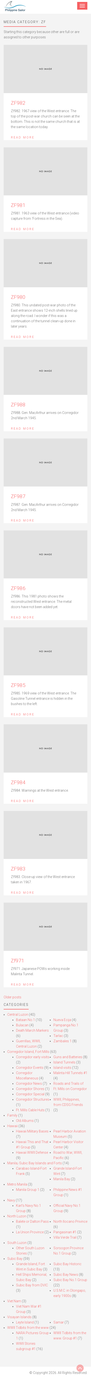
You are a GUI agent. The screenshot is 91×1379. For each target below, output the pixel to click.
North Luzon (16, 1216)
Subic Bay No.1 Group (70, 1280)
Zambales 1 (62, 1041)
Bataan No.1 (25, 1020)
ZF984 (18, 782)
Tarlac (58, 1036)
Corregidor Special (30, 1094)
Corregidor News (29, 1083)
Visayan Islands (19, 1317)
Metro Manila (17, 1184)
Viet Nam (14, 1301)
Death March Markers (32, 1030)
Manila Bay (61, 1179)
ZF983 (18, 869)
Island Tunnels (64, 1062)
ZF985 (18, 685)
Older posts (12, 997)
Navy (11, 1200)
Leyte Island (25, 1322)
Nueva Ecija (62, 1020)
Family (12, 1115)
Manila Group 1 (27, 1190)
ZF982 (18, 103)
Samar (58, 1322)
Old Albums (25, 1121)
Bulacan (22, 1025)
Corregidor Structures (32, 1099)
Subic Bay (15, 1259)
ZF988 (18, 405)
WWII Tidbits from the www (28, 1328)
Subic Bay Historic (67, 1264)
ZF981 (18, 205)
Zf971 (17, 961)
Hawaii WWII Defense (32, 1152)
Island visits (62, 1068)
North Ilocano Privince (70, 1221)
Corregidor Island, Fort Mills (28, 1052)
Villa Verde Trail (64, 1237)
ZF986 (18, 588)
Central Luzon (17, 1014)
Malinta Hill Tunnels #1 (70, 1073)
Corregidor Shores (30, 1089)
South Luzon (17, 1243)
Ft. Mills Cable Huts (30, 1110)
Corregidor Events (29, 1068)
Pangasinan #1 (64, 1232)
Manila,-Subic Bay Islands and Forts (34, 1163)
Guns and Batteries (67, 1057)
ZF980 (18, 297)
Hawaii (12, 1126)
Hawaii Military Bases (32, 1131)
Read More (22, 137)
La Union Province (30, 1232)
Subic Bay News (65, 1274)
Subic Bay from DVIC (32, 1285)
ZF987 (18, 496)
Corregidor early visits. (33, 1057)
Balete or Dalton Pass (32, 1221)
